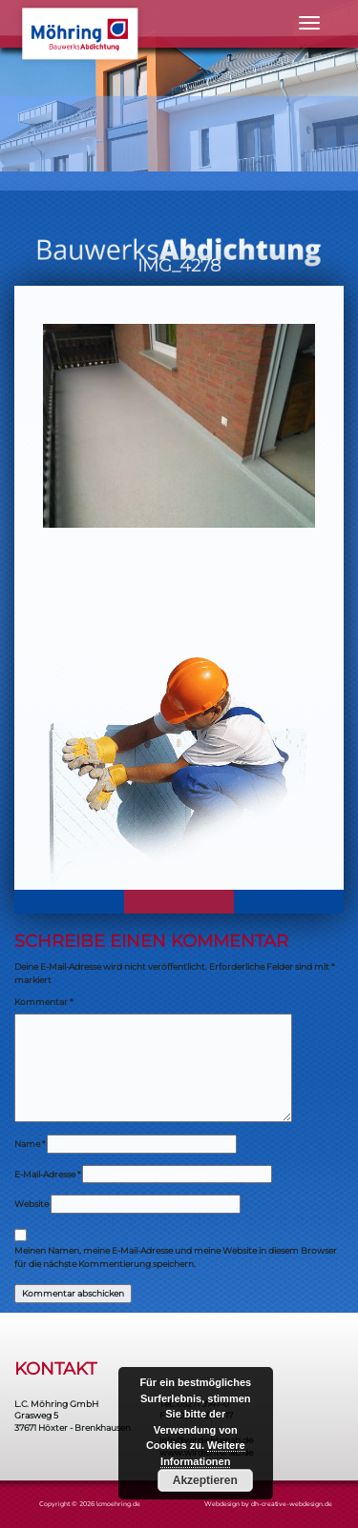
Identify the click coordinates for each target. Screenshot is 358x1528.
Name (29, 1143)
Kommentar (43, 1001)
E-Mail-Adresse (47, 1174)
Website (31, 1203)
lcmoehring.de (118, 1503)
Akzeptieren (205, 1480)
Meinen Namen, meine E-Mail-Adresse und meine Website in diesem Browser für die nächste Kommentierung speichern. (175, 1257)
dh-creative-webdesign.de (291, 1503)
